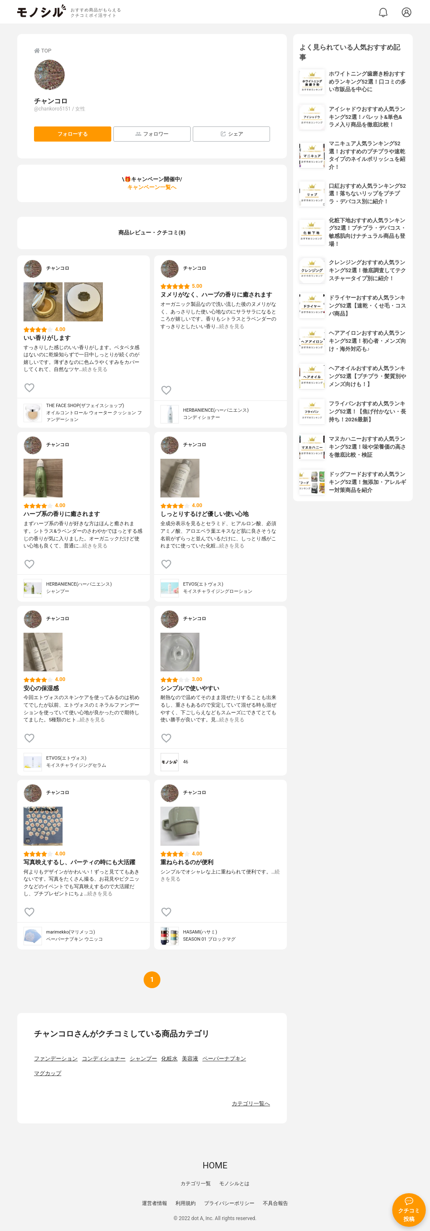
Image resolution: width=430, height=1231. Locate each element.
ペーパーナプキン (224, 1058)
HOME (214, 1165)
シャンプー (143, 1058)
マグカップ (47, 1073)
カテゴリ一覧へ (251, 1103)
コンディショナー (104, 1058)
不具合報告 (275, 1203)
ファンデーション (56, 1058)
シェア (231, 134)
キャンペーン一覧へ (151, 187)
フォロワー (151, 134)
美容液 (190, 1058)
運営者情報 (154, 1203)
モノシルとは (234, 1183)
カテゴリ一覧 (196, 1183)
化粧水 (169, 1058)
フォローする (73, 134)
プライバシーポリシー (229, 1203)
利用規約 (186, 1203)
